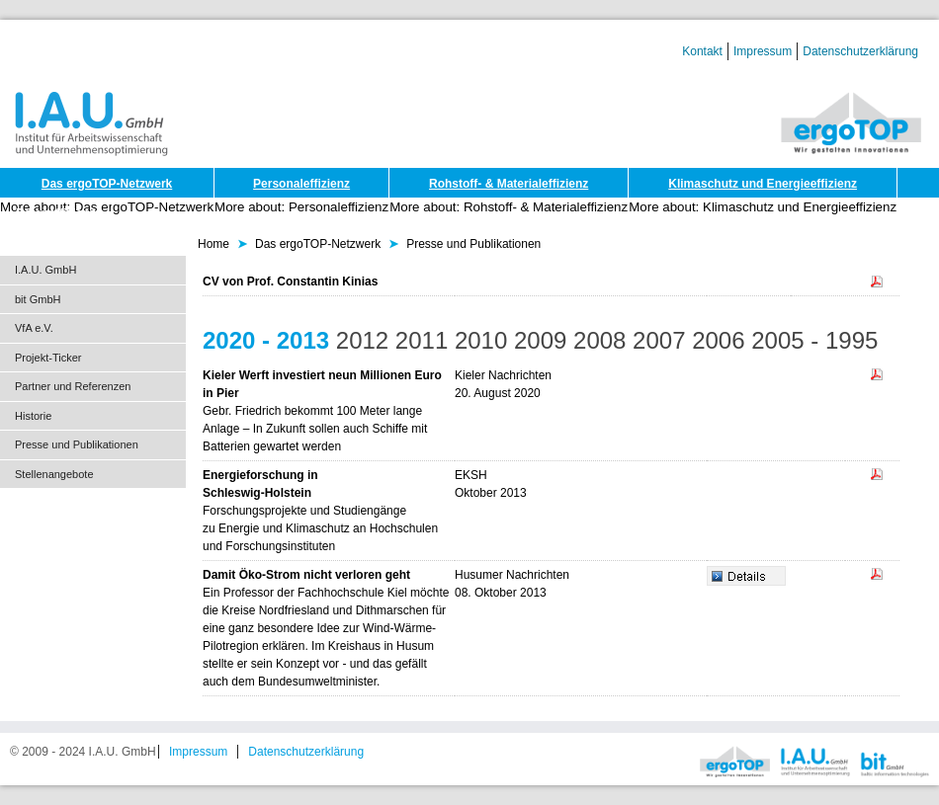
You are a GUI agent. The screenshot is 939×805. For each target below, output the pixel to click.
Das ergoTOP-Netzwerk (107, 184)
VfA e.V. (34, 328)
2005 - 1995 (814, 340)
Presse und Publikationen (76, 444)
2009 (540, 340)
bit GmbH (37, 299)
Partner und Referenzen (72, 386)
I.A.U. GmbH (45, 270)
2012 (362, 340)
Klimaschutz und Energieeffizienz (762, 184)
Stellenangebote (54, 474)
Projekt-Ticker (48, 357)
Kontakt (702, 51)
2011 (421, 340)
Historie (33, 416)
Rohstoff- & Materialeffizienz (508, 184)
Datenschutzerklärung (860, 51)
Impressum (762, 51)
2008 (599, 340)
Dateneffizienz (56, 213)
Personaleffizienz (301, 184)
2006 (718, 340)
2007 (659, 340)
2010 (481, 340)
